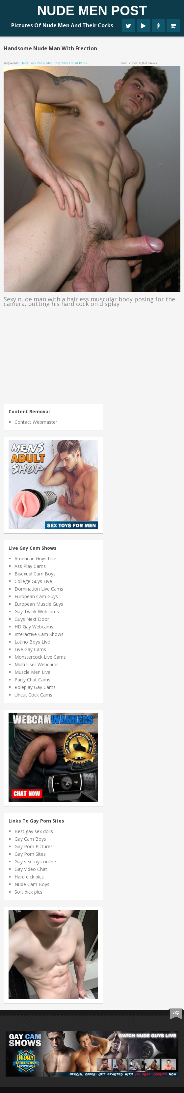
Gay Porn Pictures (33, 846)
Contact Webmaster (35, 422)
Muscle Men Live (32, 672)
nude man (45, 63)
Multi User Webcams (36, 664)
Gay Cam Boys (30, 839)
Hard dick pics (29, 877)
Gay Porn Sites (30, 854)
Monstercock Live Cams (40, 657)
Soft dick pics (28, 892)
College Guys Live (33, 581)
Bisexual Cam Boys (35, 574)
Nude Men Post (92, 10)
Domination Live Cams (38, 589)
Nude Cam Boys (31, 884)
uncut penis (78, 63)
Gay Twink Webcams (36, 611)
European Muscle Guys (38, 604)
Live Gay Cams (30, 649)
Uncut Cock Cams (33, 695)
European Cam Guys (36, 596)
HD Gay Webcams (33, 626)
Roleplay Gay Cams (35, 687)
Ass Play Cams (30, 566)
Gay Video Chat (30, 869)
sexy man (60, 63)
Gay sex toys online (35, 861)
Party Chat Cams (32, 679)
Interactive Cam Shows (39, 634)
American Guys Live (35, 558)
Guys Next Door (31, 619)
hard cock (28, 63)
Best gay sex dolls (33, 831)
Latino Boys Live (32, 642)
